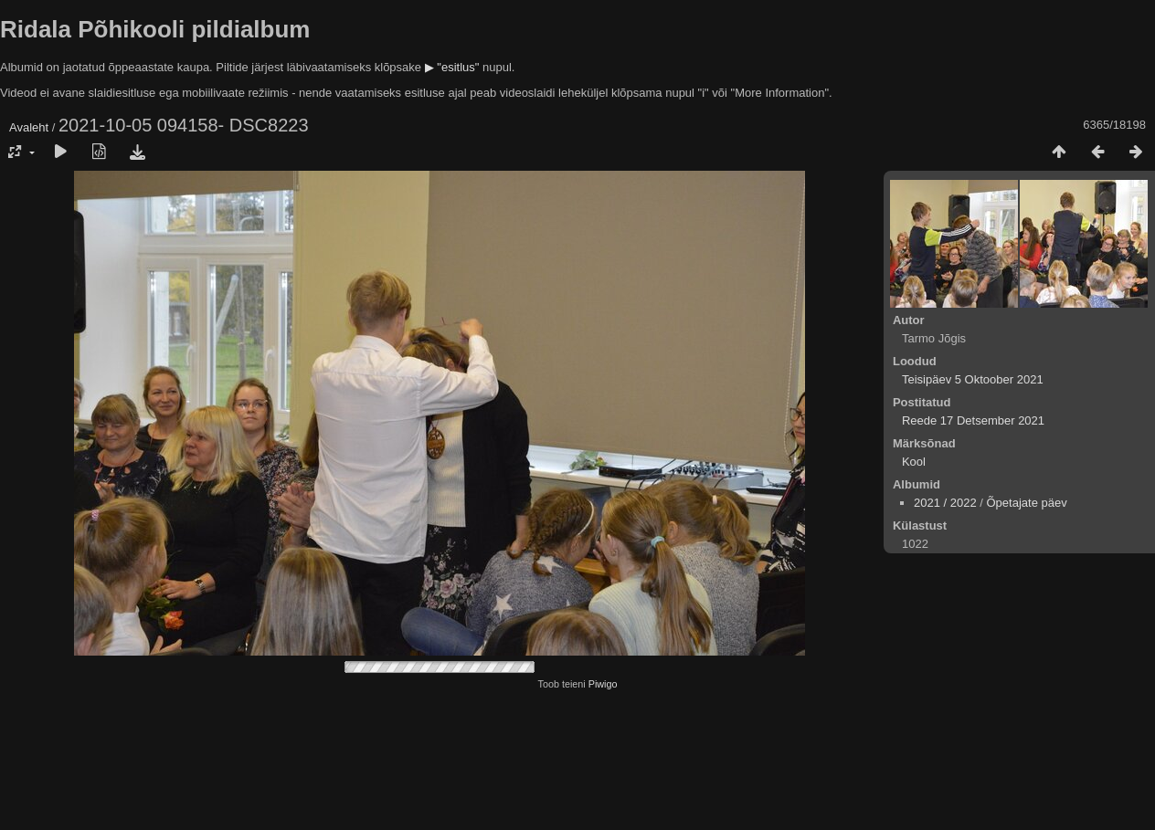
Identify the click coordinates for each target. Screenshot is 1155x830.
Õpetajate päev (1026, 503)
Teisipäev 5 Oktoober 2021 (973, 379)
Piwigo (603, 683)
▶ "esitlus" (452, 67)
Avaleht (28, 127)
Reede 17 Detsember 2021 (973, 420)
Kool (914, 461)
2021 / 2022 (945, 503)
